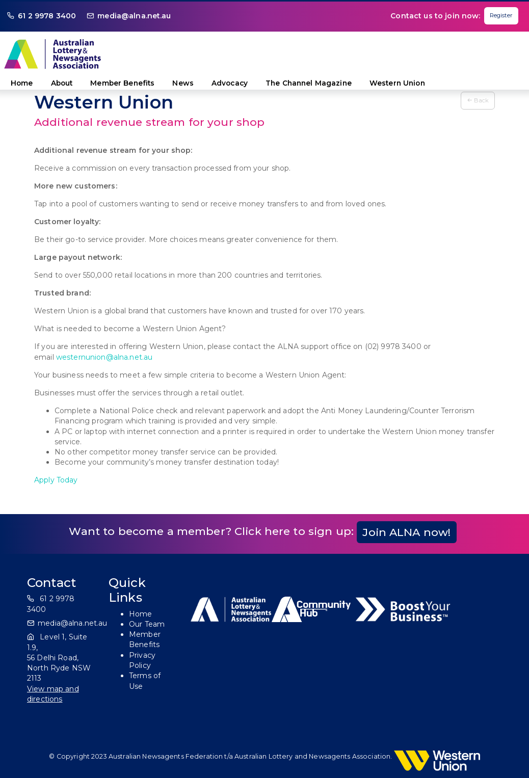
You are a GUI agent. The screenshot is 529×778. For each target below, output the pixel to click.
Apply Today (56, 480)
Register (501, 15)
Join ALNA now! (406, 532)
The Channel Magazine (309, 83)
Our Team (147, 624)
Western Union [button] (397, 83)
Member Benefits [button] (122, 83)
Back (478, 100)
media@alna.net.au (134, 15)
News (183, 83)
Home (22, 83)
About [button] (62, 83)
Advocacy (229, 83)
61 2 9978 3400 (47, 15)
